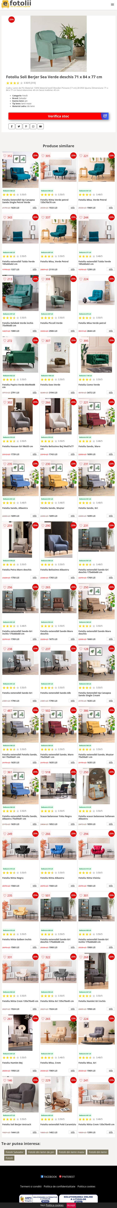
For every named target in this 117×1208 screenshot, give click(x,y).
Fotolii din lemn (98, 1152)
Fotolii (9, 1158)
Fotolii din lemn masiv (71, 1152)
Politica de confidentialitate (59, 1186)
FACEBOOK (49, 1176)
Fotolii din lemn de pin (41, 1152)
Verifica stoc (78, 116)
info (35, 207)
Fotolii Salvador (15, 1152)
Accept (71, 1205)
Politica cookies (86, 1186)
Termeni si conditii (31, 1186)
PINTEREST (67, 1176)
